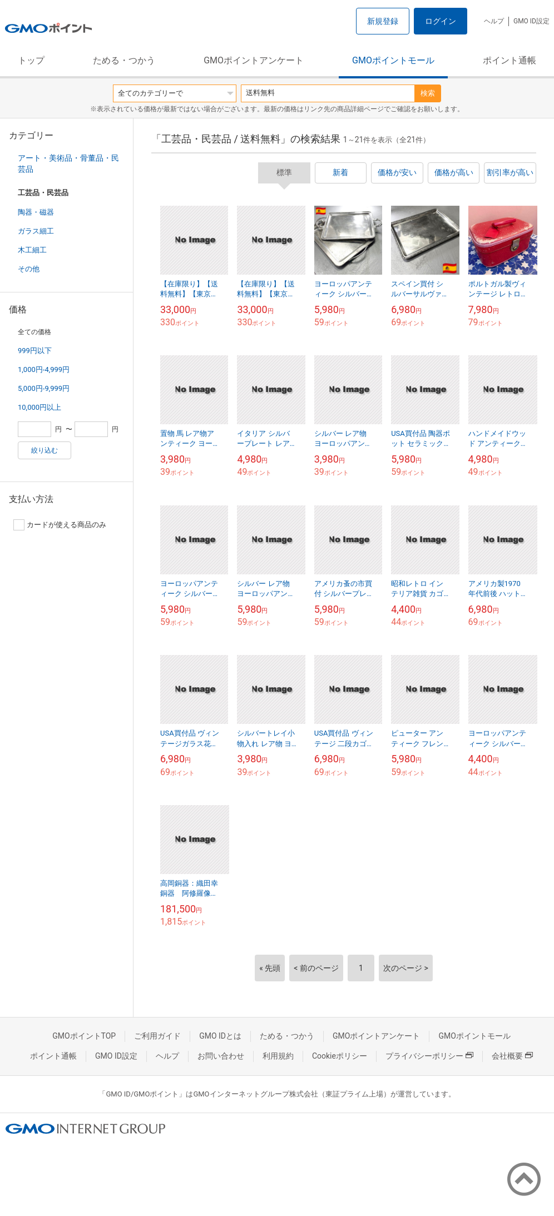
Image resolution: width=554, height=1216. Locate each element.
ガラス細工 (36, 231)
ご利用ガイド (157, 1035)
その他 (28, 269)
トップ (31, 60)
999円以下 (35, 350)
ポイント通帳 (509, 60)
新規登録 (382, 21)
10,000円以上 (39, 407)
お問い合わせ (220, 1055)
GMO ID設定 (531, 21)
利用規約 (278, 1055)
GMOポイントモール (393, 60)
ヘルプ (494, 21)
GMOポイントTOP (84, 1035)
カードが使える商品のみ (59, 524)
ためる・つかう (124, 60)
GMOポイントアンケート (254, 60)
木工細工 (32, 250)
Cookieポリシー (339, 1055)
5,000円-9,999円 (44, 388)
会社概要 (512, 1055)
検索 (428, 93)
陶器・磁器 (36, 212)
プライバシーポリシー (429, 1055)
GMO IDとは (220, 1035)
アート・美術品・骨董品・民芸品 (68, 163)
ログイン (440, 21)
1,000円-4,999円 (44, 369)
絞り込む (44, 450)
